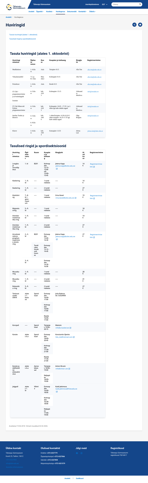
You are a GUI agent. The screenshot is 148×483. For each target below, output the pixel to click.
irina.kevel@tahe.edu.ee (66, 198)
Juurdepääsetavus (92, 4)
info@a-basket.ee (64, 327)
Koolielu (50, 12)
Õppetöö (40, 12)
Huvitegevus (60, 12)
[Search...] (140, 4)
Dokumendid (71, 12)
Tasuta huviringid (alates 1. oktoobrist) (23, 35)
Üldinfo (92, 12)
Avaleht (31, 12)
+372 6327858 (11, 460)
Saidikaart (80, 478)
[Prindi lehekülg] (140, 25)
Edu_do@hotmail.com (65, 337)
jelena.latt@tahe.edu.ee (95, 131)
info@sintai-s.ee (63, 368)
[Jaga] (134, 25)
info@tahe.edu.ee (12, 463)
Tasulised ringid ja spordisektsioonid (22, 39)
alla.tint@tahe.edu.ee (94, 70)
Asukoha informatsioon (14, 467)
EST (105, 4)
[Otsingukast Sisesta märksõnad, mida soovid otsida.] (126, 4)
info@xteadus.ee (93, 91)
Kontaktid (83, 12)
